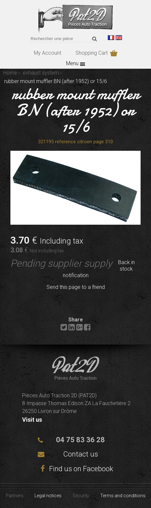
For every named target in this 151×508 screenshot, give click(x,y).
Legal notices (48, 495)
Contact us (80, 454)
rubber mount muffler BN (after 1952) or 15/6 (76, 110)
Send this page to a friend (76, 287)
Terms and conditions (122, 495)
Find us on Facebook (75, 469)
